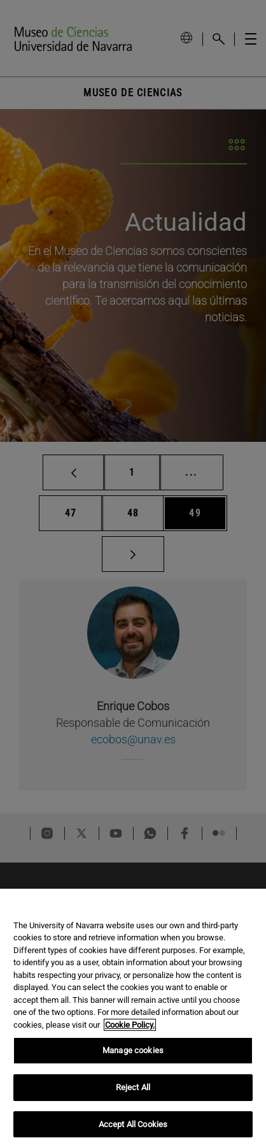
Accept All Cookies (133, 1131)
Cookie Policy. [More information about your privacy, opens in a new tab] (130, 1032)
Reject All (133, 1094)
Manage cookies (133, 1058)
